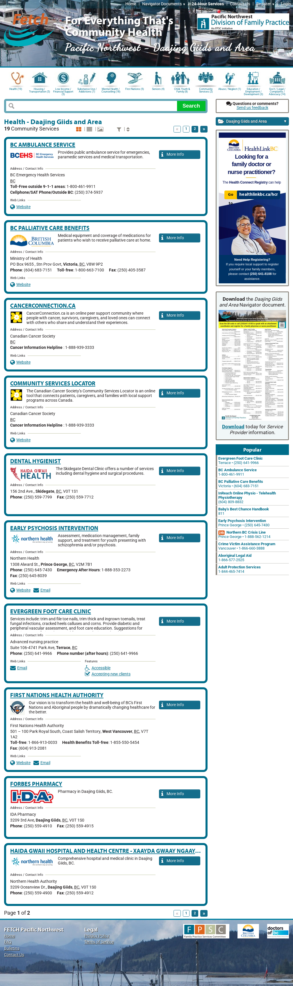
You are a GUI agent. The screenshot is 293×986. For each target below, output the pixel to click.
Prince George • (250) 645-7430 (243, 523)
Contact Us (240, 3)
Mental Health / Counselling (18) (110, 90)
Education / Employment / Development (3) (253, 91)
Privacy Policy (96, 936)
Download (233, 426)
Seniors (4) (158, 89)
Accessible (97, 668)
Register (265, 3)
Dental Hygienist (35, 461)
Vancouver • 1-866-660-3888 (246, 546)
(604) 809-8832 (247, 497)
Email (41, 590)
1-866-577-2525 (234, 557)
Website (20, 206)
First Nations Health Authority (56, 695)
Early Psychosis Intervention (54, 528)
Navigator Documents (163, 3)
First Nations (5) (134, 89)
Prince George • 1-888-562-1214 (244, 534)
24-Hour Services (208, 3)
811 (243, 511)
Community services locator (52, 383)
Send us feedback (252, 107)
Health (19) (15, 89)
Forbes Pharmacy (36, 783)
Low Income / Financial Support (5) (63, 91)
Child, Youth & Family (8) (182, 90)
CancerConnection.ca (43, 305)
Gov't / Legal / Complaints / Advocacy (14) (277, 91)
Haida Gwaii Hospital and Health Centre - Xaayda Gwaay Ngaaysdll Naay (117, 850)
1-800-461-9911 (237, 472)
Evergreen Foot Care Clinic (50, 611)
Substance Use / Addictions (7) (87, 90)
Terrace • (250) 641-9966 (240, 460)
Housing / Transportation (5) (39, 90)
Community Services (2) (206, 90)
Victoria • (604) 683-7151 (240, 483)
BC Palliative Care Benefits (50, 227)
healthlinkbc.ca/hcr (258, 194)
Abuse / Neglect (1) (229, 89)
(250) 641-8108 (260, 274)
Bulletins (11, 948)
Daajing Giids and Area (252, 121)
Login (286, 3)
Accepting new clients (108, 674)
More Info (172, 154)
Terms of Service (99, 942)
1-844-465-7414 (239, 569)
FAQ (8, 942)
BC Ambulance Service (42, 144)
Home (130, 3)
